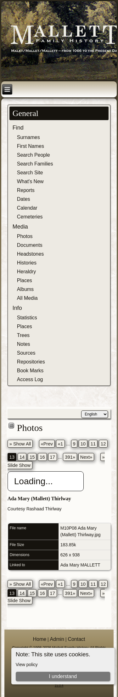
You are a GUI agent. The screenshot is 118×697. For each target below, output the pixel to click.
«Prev (47, 443)
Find (18, 128)
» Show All (20, 443)
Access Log (30, 379)
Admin (57, 639)
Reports (26, 190)
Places (24, 280)
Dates (23, 199)
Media (20, 227)
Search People (33, 155)
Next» (86, 457)
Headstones (30, 254)
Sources (26, 353)
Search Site (30, 172)
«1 (60, 443)
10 (83, 443)
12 (103, 443)
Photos (25, 236)
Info (17, 308)
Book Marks (30, 370)
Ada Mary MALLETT (80, 564)
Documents (29, 245)
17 (52, 457)
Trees (23, 335)
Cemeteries (30, 216)
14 (22, 457)
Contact (76, 639)
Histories (27, 262)
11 (93, 443)
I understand (63, 676)
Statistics (27, 317)
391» (70, 457)
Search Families (35, 163)
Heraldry (26, 271)
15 (32, 457)
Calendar (27, 208)
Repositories (31, 361)
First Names (30, 146)
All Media (27, 298)
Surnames (28, 137)
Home (39, 639)
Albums (25, 289)
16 (42, 457)
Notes (23, 344)
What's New (30, 181)
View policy (27, 664)
